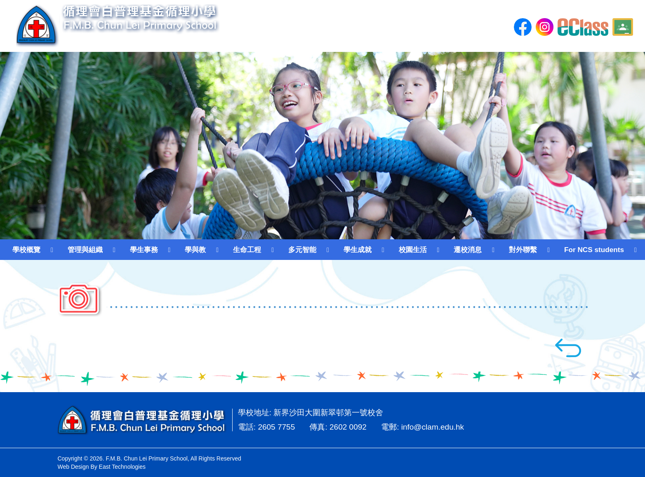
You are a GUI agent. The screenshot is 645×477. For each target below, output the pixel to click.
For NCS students (594, 250)
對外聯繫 (523, 250)
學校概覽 (26, 250)
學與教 (195, 250)
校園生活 (413, 250)
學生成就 (358, 250)
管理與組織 (85, 250)
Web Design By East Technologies (102, 466)
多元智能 (302, 250)
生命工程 (247, 250)
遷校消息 (468, 250)
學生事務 (144, 250)
